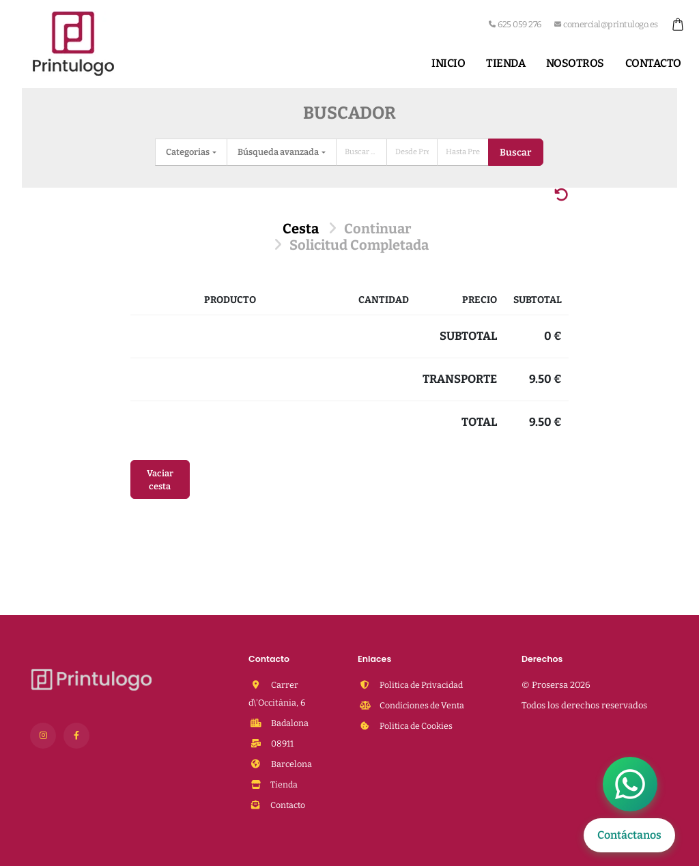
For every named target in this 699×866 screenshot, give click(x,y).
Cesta (301, 228)
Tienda (505, 63)
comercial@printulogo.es (606, 24)
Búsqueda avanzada (279, 152)
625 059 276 (515, 24)
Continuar (377, 228)
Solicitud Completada (359, 245)
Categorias (188, 152)
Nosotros (575, 63)
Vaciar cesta (160, 479)
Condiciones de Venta (422, 705)
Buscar (515, 152)
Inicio (448, 63)
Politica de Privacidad (423, 685)
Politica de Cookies (417, 726)
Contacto (653, 63)
